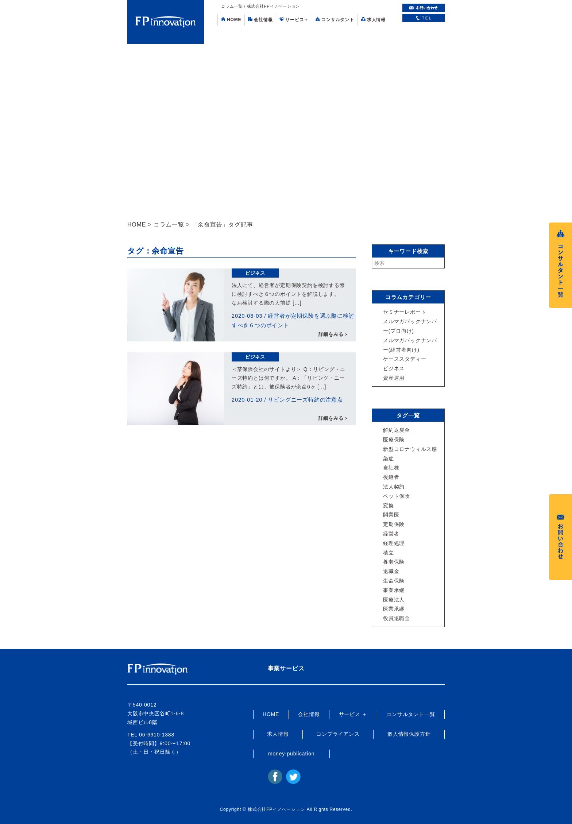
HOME (231, 19)
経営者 (391, 534)
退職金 (391, 571)
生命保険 (394, 581)
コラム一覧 (169, 224)
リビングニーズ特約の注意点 (305, 399)
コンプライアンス (337, 734)
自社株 (391, 468)
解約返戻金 (396, 430)
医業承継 (394, 609)
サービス (294, 19)
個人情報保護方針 (408, 734)
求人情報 (373, 19)
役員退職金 (396, 618)
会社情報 (260, 19)
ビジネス (255, 273)
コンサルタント (335, 19)
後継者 (391, 477)
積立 (388, 553)
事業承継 (394, 590)
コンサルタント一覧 (410, 714)
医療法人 (394, 600)
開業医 (391, 515)
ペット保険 (396, 496)
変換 (388, 505)
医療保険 (394, 439)
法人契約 (394, 487)
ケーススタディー (404, 359)
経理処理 (394, 543)
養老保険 (394, 562)
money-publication (291, 754)
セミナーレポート (404, 312)
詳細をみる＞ (333, 334)
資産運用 (394, 378)
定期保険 (394, 524)
